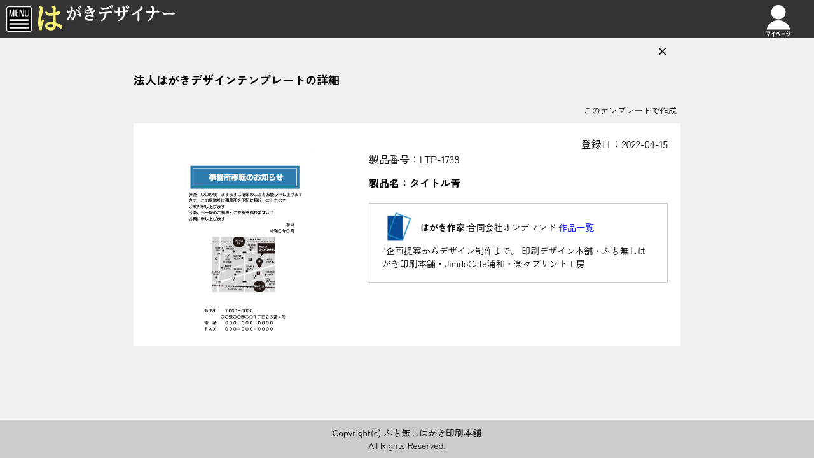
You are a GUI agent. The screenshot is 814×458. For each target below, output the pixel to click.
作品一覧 (576, 227)
